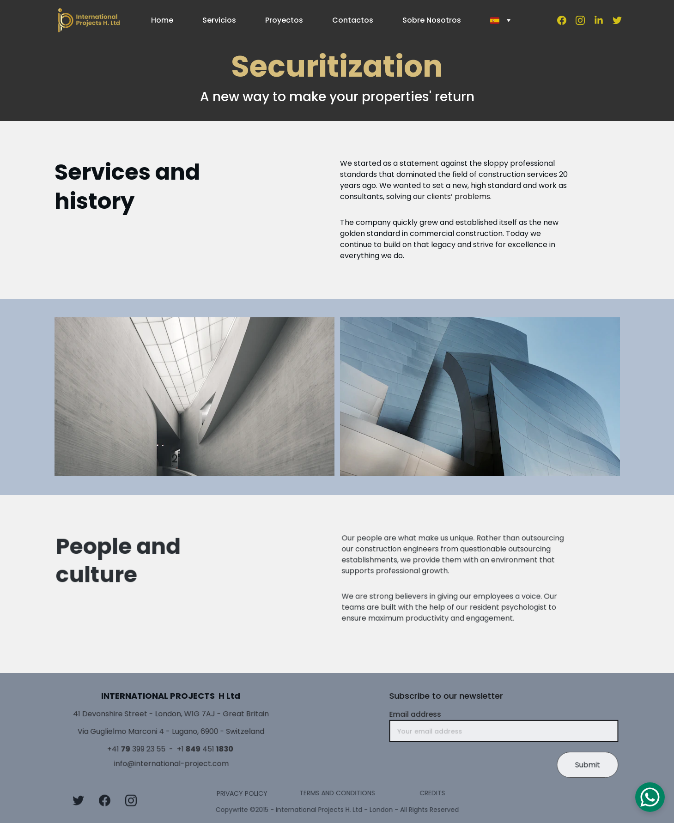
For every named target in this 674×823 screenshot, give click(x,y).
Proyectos (284, 20)
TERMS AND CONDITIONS (337, 792)
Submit (583, 764)
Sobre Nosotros (431, 20)
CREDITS (432, 792)
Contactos (352, 20)
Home (162, 20)
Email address (418, 716)
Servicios (219, 20)
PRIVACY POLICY (242, 794)
